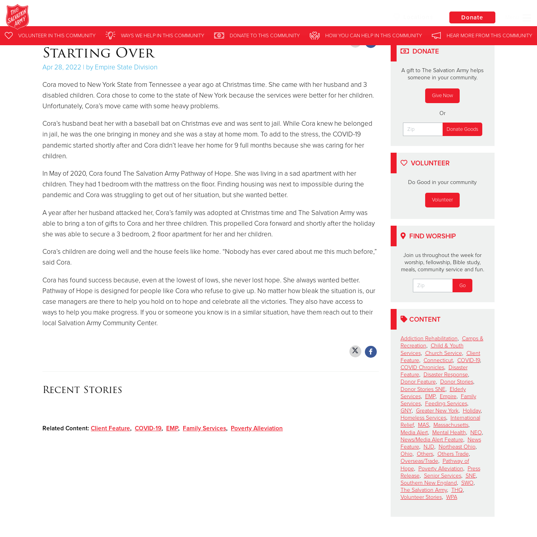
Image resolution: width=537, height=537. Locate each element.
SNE (471, 475)
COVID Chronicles (422, 367)
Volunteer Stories (421, 497)
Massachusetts (450, 425)
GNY (406, 410)
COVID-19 (148, 428)
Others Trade (453, 454)
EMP (172, 428)
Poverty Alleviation (257, 428)
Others (425, 454)
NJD (429, 446)
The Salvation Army (424, 490)
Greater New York (437, 410)
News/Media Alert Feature (432, 439)
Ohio (406, 454)
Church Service (443, 353)
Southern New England (429, 482)
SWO (467, 482)
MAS (423, 425)
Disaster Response (446, 374)
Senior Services (442, 475)
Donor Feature (418, 381)
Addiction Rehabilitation (429, 338)
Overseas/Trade (419, 461)
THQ (457, 490)
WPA (451, 497)
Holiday (472, 410)
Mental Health (449, 432)
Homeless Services (423, 417)
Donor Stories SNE (423, 389)
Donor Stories (456, 381)
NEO (476, 432)
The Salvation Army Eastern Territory (152, 18)
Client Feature (110, 428)
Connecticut (438, 360)
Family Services (204, 428)
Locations (412, 17)
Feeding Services (446, 403)
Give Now (442, 95)
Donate (471, 17)
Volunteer (442, 200)
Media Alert (414, 432)
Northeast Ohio (457, 446)
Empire (448, 396)
